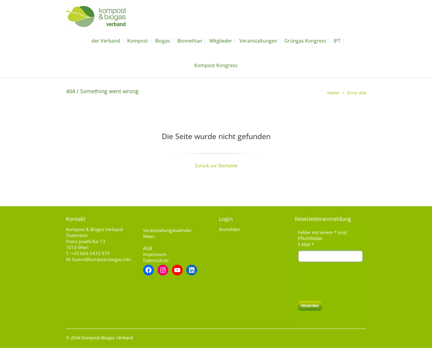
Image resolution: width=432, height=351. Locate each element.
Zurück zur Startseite (216, 165)
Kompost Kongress (216, 65)
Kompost (137, 40)
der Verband (106, 40)
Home (333, 93)
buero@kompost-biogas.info (101, 259)
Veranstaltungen (258, 40)
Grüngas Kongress (305, 40)
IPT (337, 40)
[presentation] (343, 281)
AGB (147, 248)
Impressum (154, 254)
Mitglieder (220, 40)
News (148, 236)
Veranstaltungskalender (167, 230)
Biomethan (189, 40)
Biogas (162, 40)
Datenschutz (156, 260)
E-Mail (306, 244)
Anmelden (229, 229)
